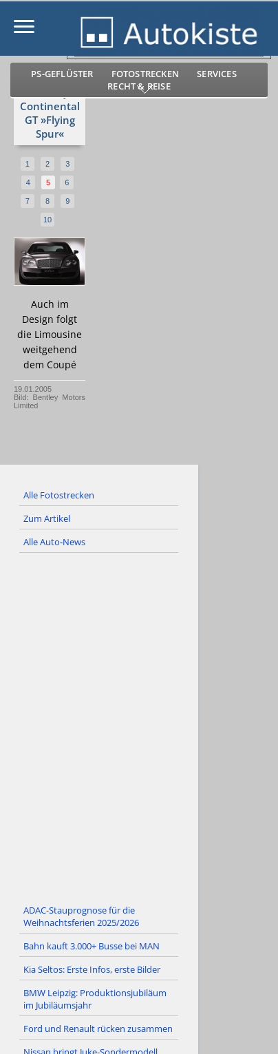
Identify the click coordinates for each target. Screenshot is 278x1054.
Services (217, 73)
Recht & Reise (139, 86)
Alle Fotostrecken (58, 495)
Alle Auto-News (54, 542)
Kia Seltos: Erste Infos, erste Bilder (91, 969)
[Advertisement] (139, 726)
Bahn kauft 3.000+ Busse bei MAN (91, 946)
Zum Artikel (46, 518)
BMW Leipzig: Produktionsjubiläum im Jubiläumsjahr (95, 999)
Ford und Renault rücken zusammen (98, 1028)
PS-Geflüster (62, 73)
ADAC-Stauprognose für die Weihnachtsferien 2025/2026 (81, 916)
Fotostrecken (145, 73)
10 (47, 219)
